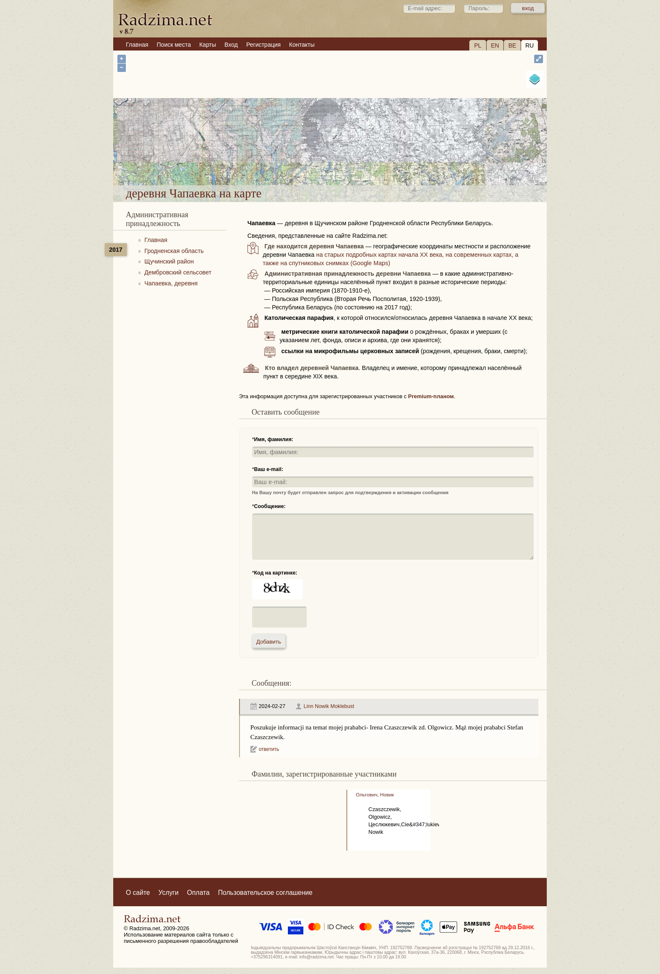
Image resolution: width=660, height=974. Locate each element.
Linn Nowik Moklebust (328, 706)
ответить (269, 749)
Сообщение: (270, 506)
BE (512, 45)
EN (495, 45)
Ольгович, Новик (375, 794)
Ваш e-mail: (268, 469)
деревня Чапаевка (365, 163)
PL (477, 45)
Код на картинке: (276, 573)
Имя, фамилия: (273, 439)
